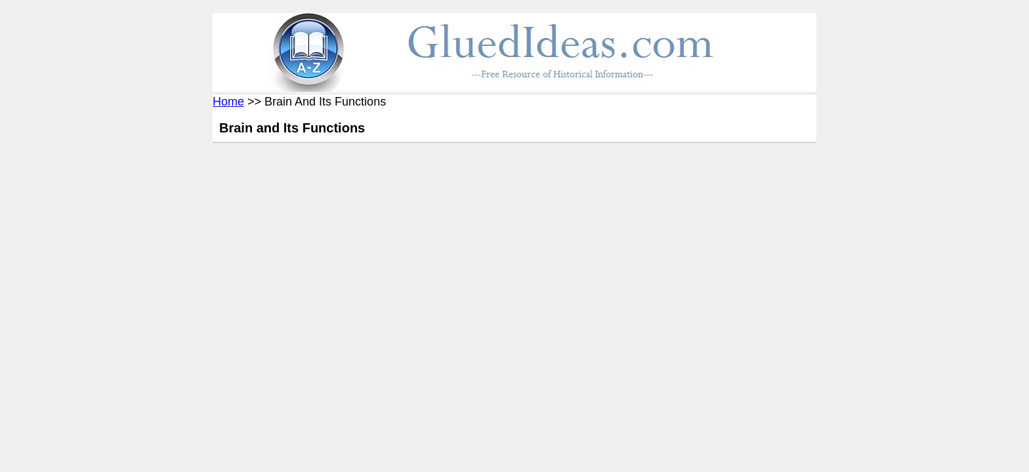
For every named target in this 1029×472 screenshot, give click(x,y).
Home (228, 101)
